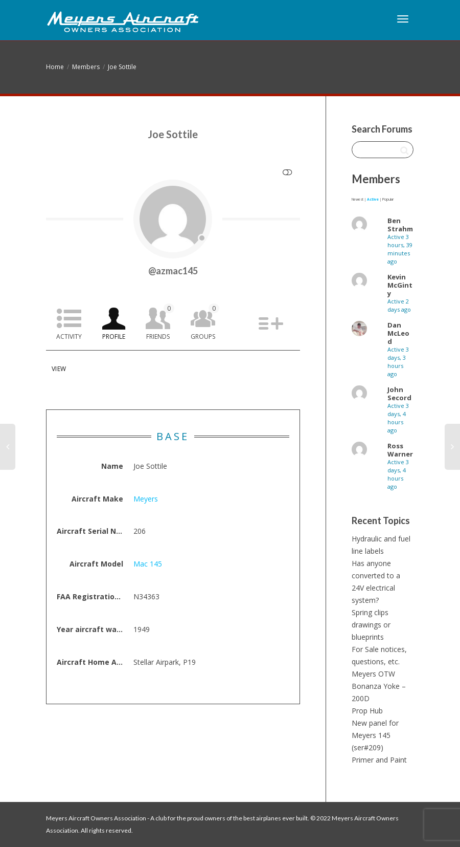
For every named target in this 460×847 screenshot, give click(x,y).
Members (86, 66)
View (59, 368)
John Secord (399, 393)
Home (55, 66)
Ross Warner (400, 450)
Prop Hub (367, 710)
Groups (205, 322)
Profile (113, 336)
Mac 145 (147, 564)
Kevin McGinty (399, 285)
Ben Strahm (400, 224)
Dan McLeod (398, 333)
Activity (69, 336)
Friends (160, 322)
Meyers (145, 499)
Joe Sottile (122, 66)
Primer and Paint (379, 760)
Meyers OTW (373, 674)
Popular (388, 199)
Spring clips (370, 612)
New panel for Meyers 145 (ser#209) (375, 735)
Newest (357, 199)
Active (373, 199)
